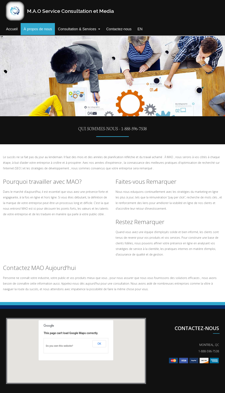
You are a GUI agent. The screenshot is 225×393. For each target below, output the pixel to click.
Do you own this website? (59, 346)
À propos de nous (38, 29)
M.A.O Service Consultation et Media (70, 11)
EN (139, 29)
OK (99, 343)
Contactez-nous (118, 29)
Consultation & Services (77, 29)
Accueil (12, 29)
